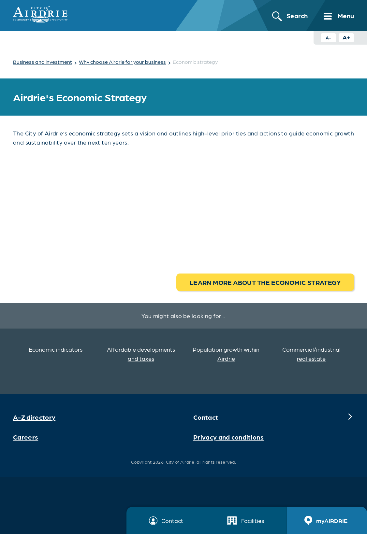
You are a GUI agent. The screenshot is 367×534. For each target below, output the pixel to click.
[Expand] (350, 417)
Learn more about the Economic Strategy (265, 282)
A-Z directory (34, 417)
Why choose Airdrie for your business (122, 62)
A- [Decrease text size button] (328, 37)
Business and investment (42, 62)
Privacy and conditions (228, 437)
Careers (25, 437)
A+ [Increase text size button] (346, 37)
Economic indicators (55, 349)
